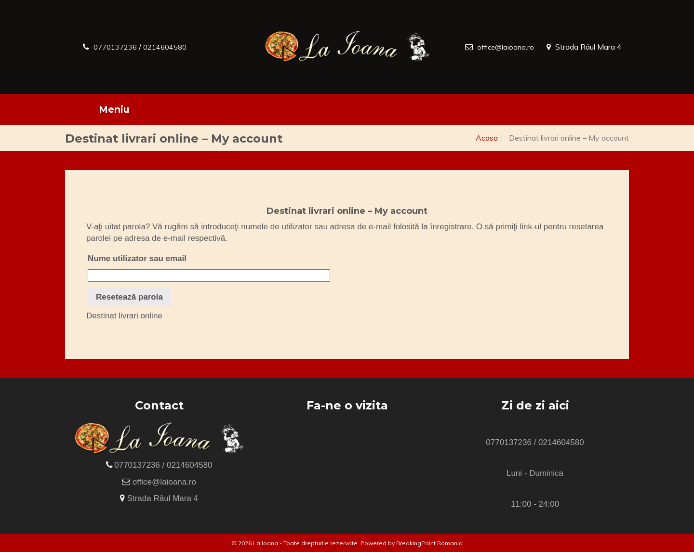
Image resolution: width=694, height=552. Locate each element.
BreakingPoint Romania (429, 543)
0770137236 (117, 47)
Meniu (114, 109)
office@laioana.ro (504, 47)
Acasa (487, 138)
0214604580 (172, 47)
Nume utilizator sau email (137, 258)
